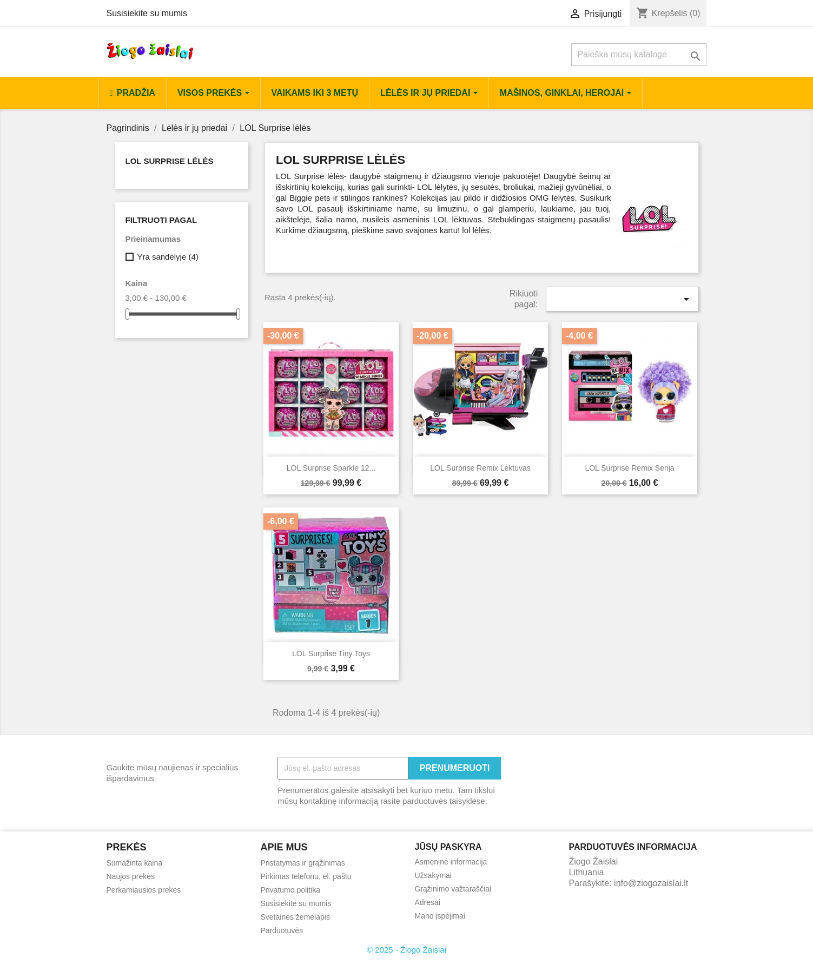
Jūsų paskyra (448, 846)
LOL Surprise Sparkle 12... (331, 468)
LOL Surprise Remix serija (629, 468)
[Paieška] (638, 54)
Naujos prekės (131, 876)
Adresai (427, 902)
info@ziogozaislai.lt (651, 883)
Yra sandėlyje (167, 256)
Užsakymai (433, 875)
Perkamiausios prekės (144, 890)
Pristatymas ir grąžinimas (303, 863)
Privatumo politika (291, 890)
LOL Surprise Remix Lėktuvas (480, 468)
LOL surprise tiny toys (331, 653)
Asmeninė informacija (451, 861)
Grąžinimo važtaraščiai (453, 888)
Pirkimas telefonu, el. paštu (306, 876)
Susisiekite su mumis (147, 13)
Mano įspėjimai (440, 916)
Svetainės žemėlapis (295, 917)
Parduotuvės (282, 930)
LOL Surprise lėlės (169, 161)
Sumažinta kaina (135, 863)
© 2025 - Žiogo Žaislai (406, 949)
